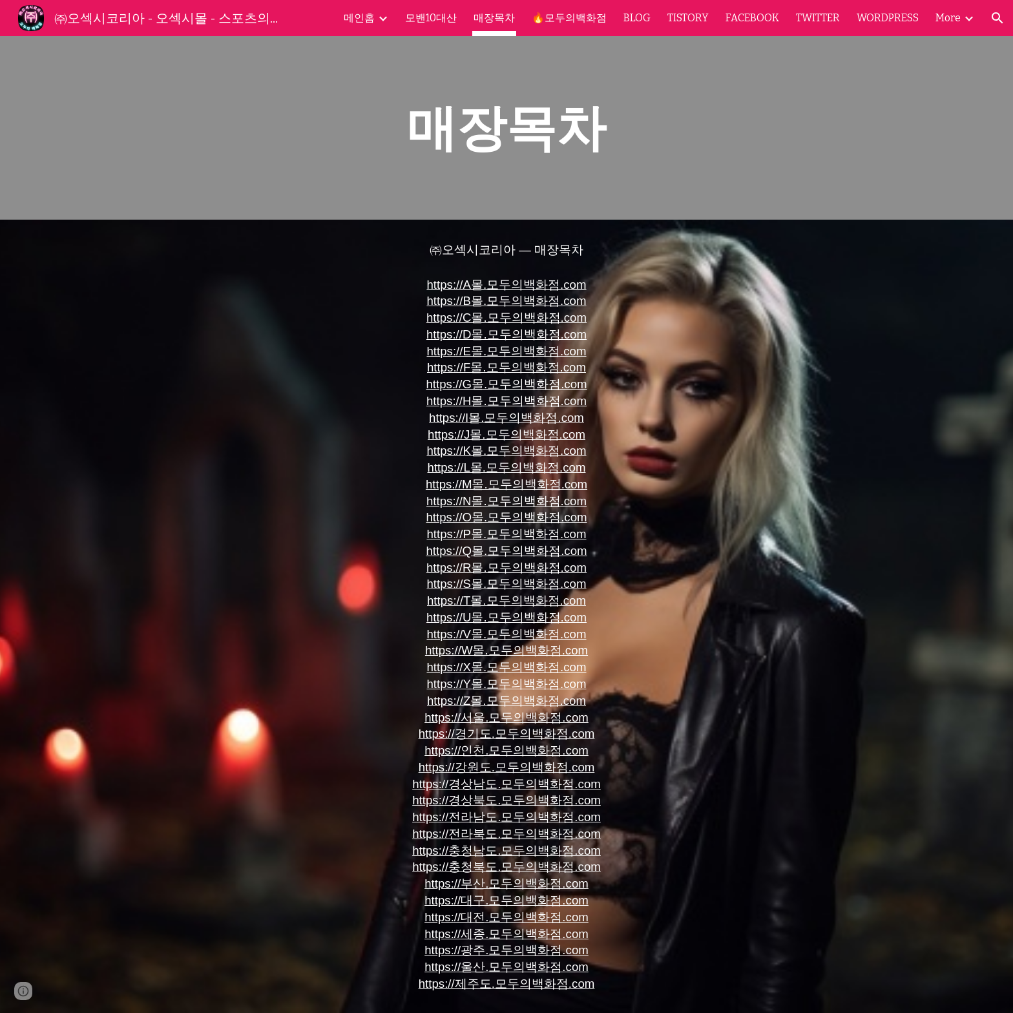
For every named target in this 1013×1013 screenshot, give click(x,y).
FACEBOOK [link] (752, 18)
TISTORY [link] (688, 18)
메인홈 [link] (359, 18)
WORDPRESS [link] (888, 18)
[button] (997, 18)
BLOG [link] (637, 18)
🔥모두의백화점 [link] (569, 18)
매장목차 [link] (494, 18)
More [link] (948, 18)
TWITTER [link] (818, 18)
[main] (506, 128)
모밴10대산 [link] (431, 18)
